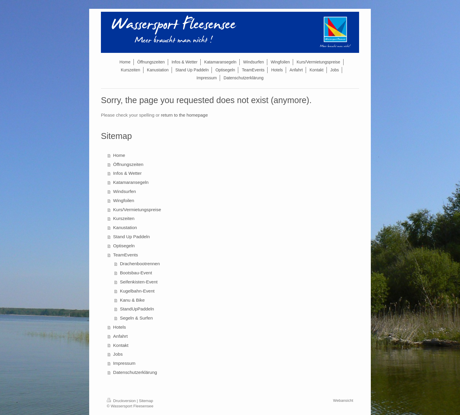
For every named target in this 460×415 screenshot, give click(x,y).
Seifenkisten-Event (139, 281)
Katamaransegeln (131, 182)
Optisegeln (124, 245)
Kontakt (120, 345)
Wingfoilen (123, 200)
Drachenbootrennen (140, 263)
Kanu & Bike (132, 300)
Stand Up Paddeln (131, 236)
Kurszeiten (124, 218)
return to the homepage (184, 114)
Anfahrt (120, 336)
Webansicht (343, 400)
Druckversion (122, 401)
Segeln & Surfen (136, 317)
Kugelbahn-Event (137, 290)
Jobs (118, 354)
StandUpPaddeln (137, 308)
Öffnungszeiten (128, 164)
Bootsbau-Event (136, 272)
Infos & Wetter (127, 173)
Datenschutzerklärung (135, 372)
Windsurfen (124, 191)
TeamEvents (125, 254)
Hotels (119, 327)
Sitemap (146, 401)
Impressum (124, 363)
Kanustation (125, 227)
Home (119, 155)
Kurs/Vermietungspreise (137, 209)
